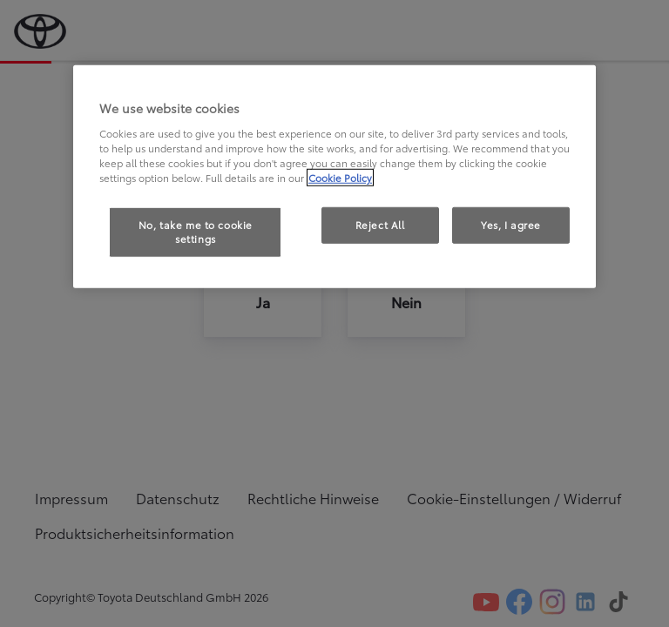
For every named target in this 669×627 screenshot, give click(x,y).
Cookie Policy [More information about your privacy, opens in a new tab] (340, 178)
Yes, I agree (511, 225)
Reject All (380, 225)
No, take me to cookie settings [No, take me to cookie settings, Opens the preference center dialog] (196, 232)
